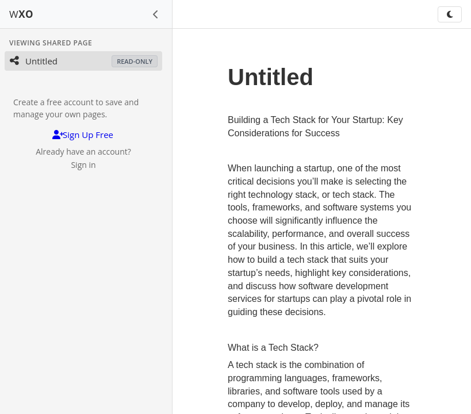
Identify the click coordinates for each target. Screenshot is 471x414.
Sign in (83, 164)
